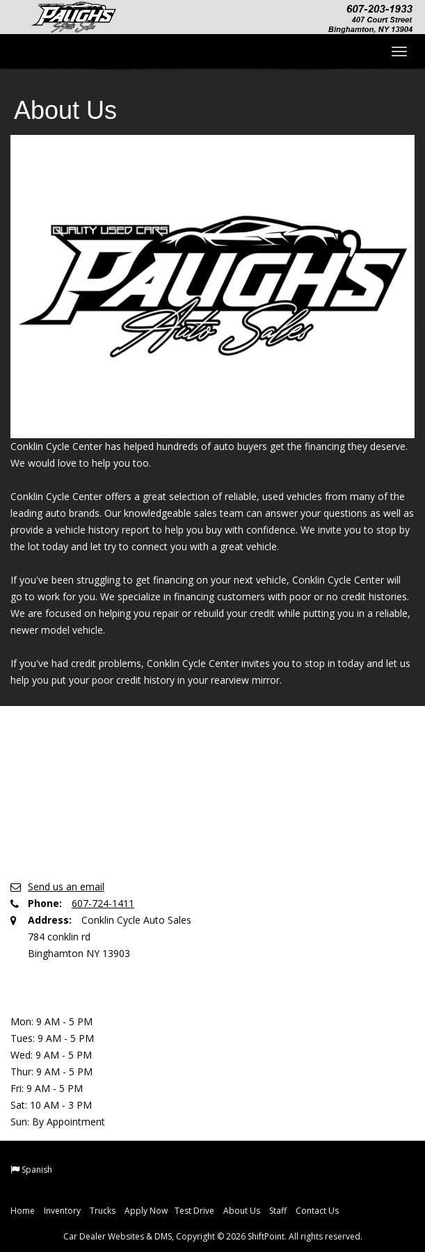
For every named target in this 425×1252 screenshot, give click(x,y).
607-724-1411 (103, 903)
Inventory (62, 1211)
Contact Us (317, 1211)
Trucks (102, 1211)
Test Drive (194, 1211)
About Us (241, 1211)
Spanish (37, 1169)
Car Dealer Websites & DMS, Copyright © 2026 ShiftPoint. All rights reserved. (212, 1236)
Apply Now (146, 1211)
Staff (278, 1211)
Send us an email (66, 886)
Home (22, 1211)
